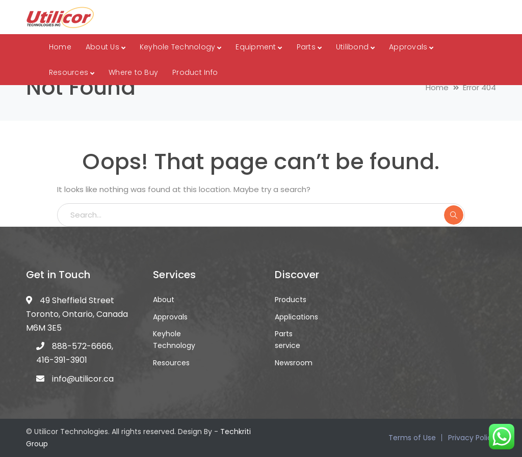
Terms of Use (412, 438)
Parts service (287, 340)
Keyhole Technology (174, 340)
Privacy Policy (472, 438)
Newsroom (293, 363)
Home (437, 87)
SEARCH (453, 215)
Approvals (170, 317)
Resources (171, 363)
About (163, 299)
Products (290, 299)
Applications (296, 317)
